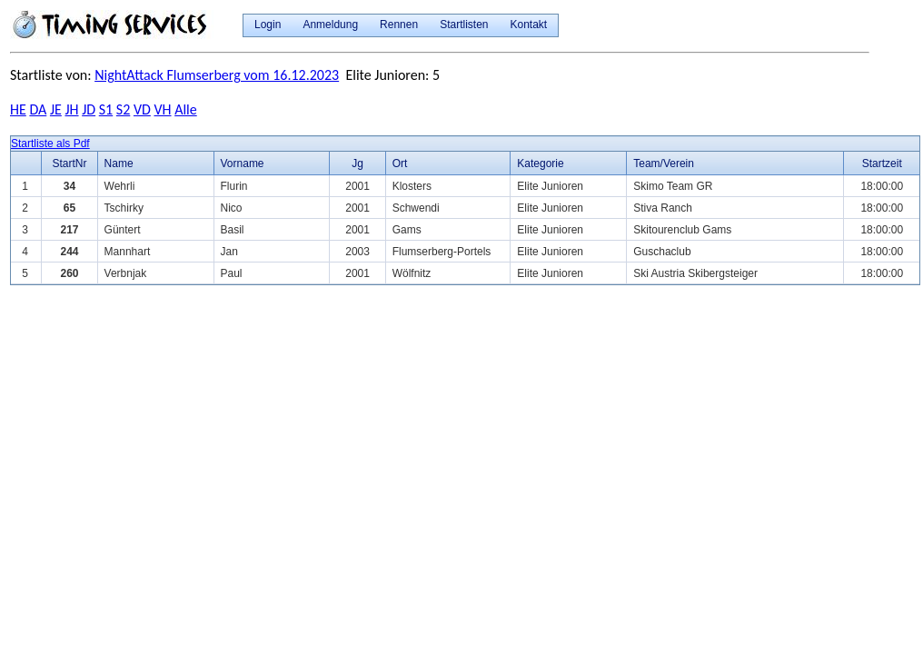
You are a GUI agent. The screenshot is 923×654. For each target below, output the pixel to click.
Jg (357, 163)
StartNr (69, 163)
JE (56, 109)
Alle (185, 109)
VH (162, 109)
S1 (106, 109)
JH (71, 109)
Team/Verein (663, 163)
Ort (400, 163)
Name (119, 163)
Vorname (242, 163)
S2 (123, 109)
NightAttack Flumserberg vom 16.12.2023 (216, 75)
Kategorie (540, 163)
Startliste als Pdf (50, 143)
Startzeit (882, 163)
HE (18, 109)
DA (37, 109)
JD (88, 109)
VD (142, 109)
